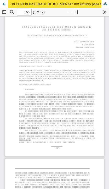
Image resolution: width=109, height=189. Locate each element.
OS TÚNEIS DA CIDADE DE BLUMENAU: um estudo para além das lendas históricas (59, 4)
